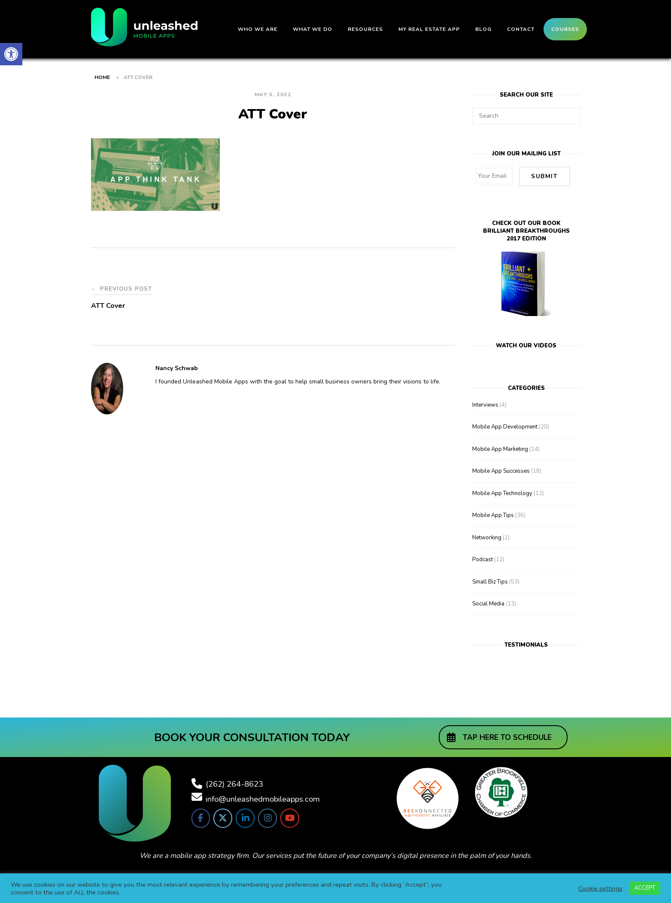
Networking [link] (486, 537)
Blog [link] (483, 29)
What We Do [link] (312, 29)
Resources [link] (365, 29)
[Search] (571, 112)
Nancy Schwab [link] (176, 368)
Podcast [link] (482, 559)
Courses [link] (565, 29)
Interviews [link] (485, 404)
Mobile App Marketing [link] (500, 448)
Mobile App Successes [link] (501, 470)
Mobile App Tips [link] (493, 515)
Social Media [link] (488, 603)
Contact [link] (520, 29)
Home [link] (102, 77)
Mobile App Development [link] (504, 426)
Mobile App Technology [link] (502, 492)
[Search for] (526, 116)
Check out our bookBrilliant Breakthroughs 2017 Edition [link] (526, 230)
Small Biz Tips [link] (490, 581)
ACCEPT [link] (644, 888)
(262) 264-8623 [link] (234, 783)
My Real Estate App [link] (429, 29)
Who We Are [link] (257, 29)
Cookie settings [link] (600, 888)
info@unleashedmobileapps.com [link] (263, 798)
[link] (11, 54)
